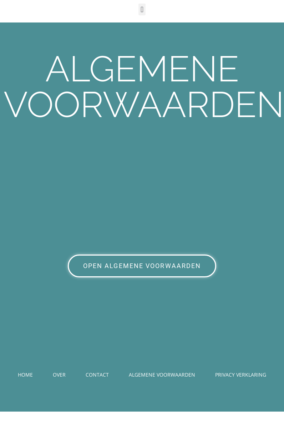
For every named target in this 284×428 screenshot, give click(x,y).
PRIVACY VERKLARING (240, 374)
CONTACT (97, 374)
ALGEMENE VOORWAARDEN (162, 374)
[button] (141, 9)
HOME (25, 374)
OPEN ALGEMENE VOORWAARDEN (142, 266)
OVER (59, 374)
